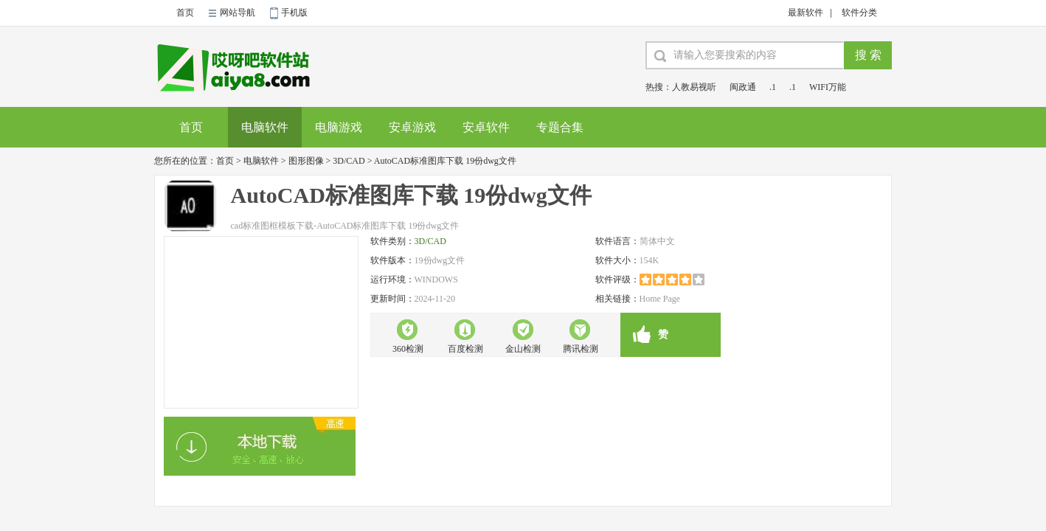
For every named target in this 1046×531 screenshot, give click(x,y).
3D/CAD (348, 161)
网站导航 (237, 12)
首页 (185, 12)
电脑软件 (264, 127)
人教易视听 (694, 87)
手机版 (294, 12)
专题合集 (559, 127)
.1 (772, 87)
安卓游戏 (412, 127)
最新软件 (805, 12)
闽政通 (743, 87)
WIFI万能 (827, 87)
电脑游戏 (338, 127)
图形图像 (306, 161)
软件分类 (859, 12)
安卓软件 (486, 127)
